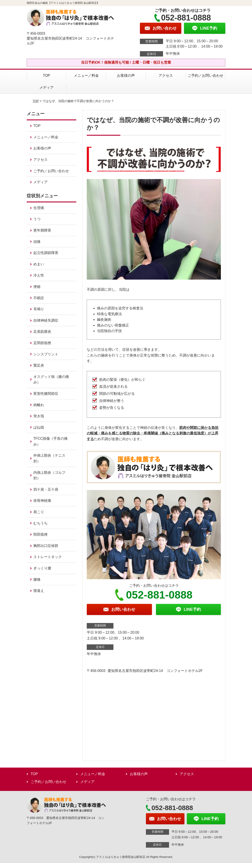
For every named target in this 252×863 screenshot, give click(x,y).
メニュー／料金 (86, 75)
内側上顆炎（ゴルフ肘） (49, 475)
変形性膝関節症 (45, 393)
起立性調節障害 (45, 253)
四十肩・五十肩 (45, 489)
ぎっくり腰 (42, 568)
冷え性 (38, 275)
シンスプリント (45, 354)
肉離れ (38, 405)
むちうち (40, 523)
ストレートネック (47, 557)
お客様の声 (126, 75)
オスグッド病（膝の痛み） (51, 379)
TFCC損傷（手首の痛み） (50, 441)
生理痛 (38, 208)
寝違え (38, 591)
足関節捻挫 (42, 343)
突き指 (38, 416)
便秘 (36, 286)
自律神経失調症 (45, 320)
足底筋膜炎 (42, 331)
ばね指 (38, 427)
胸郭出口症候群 (45, 546)
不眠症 (38, 298)
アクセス (166, 75)
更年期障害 (42, 230)
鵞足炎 (38, 365)
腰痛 (36, 579)
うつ (36, 219)
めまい (38, 264)
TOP (46, 75)
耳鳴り (38, 309)
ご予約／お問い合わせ (205, 75)
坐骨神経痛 (42, 500)
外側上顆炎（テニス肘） (49, 458)
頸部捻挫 (40, 534)
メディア (46, 87)
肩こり (38, 512)
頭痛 (36, 242)
